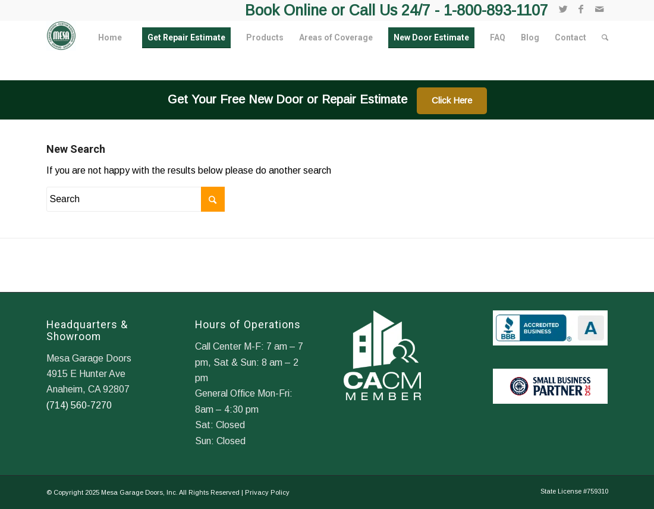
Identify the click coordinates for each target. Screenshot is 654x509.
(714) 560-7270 (79, 405)
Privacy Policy (267, 492)
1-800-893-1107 (496, 10)
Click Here (452, 100)
